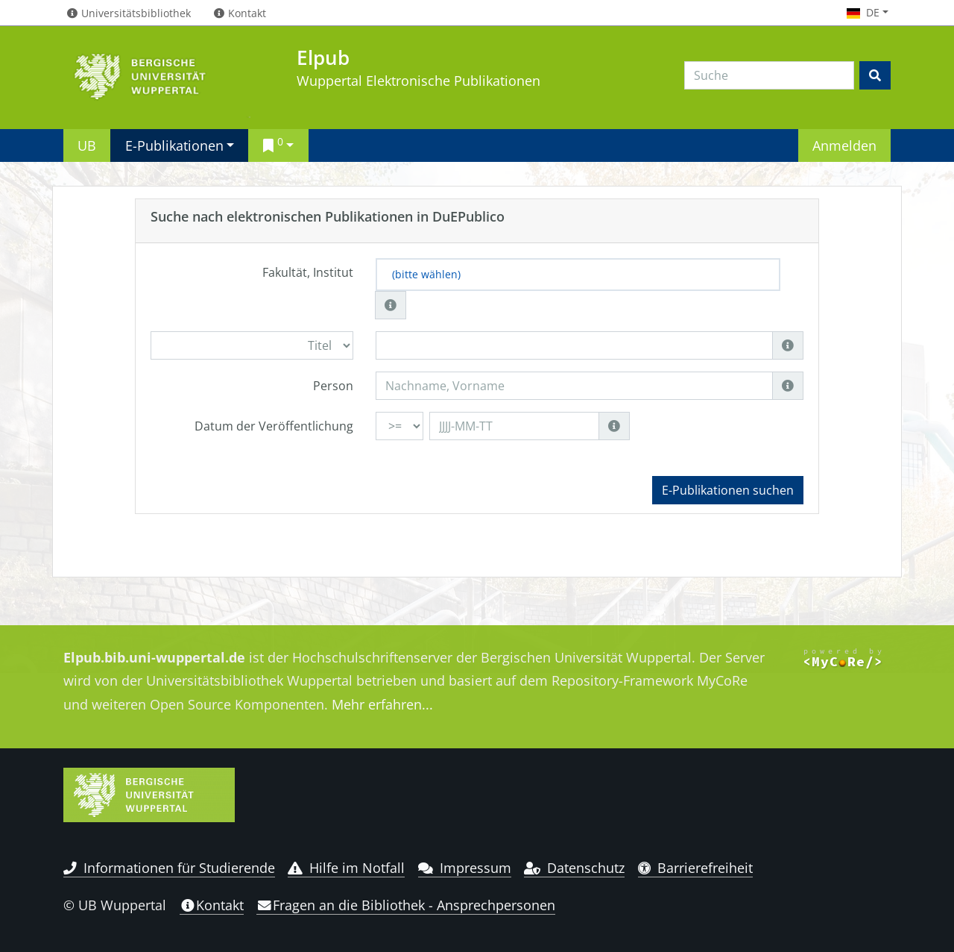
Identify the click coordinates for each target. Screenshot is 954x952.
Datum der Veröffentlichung (274, 426)
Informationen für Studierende (169, 868)
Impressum (464, 868)
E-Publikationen (174, 145)
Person (333, 386)
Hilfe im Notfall (346, 868)
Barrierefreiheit (696, 868)
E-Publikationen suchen (728, 490)
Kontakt (212, 905)
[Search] (769, 75)
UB (87, 145)
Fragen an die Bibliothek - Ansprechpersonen (405, 905)
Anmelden (844, 145)
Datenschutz (574, 868)
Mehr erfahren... (382, 704)
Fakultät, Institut (307, 272)
